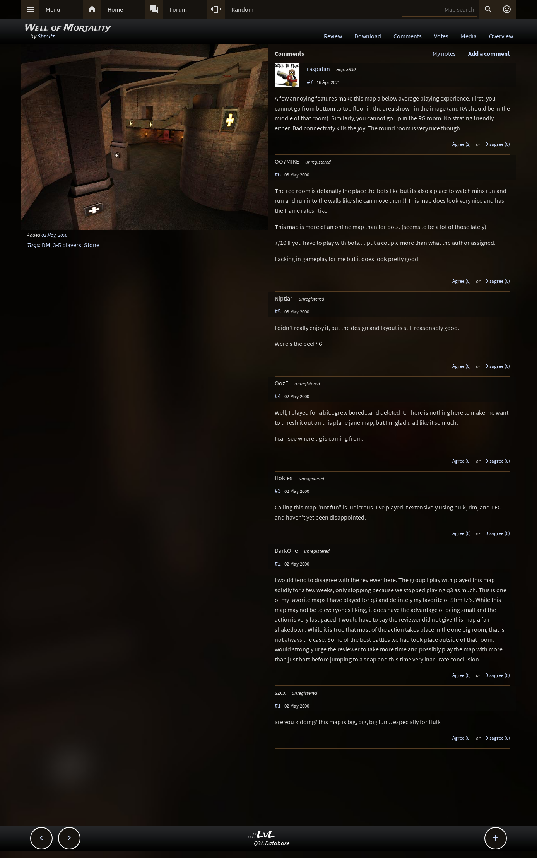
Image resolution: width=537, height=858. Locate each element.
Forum (178, 9)
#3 (278, 490)
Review (333, 36)
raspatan (318, 69)
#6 (278, 174)
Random (242, 9)
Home (115, 9)
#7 (310, 81)
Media (469, 36)
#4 (278, 396)
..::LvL (261, 835)
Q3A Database (272, 843)
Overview (501, 36)
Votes (441, 36)
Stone (91, 245)
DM (46, 245)
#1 (278, 705)
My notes (444, 53)
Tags (33, 245)
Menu (53, 9)
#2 (278, 563)
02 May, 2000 (54, 235)
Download (367, 36)
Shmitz (46, 36)
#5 (278, 311)
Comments (407, 36)
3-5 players (67, 245)
